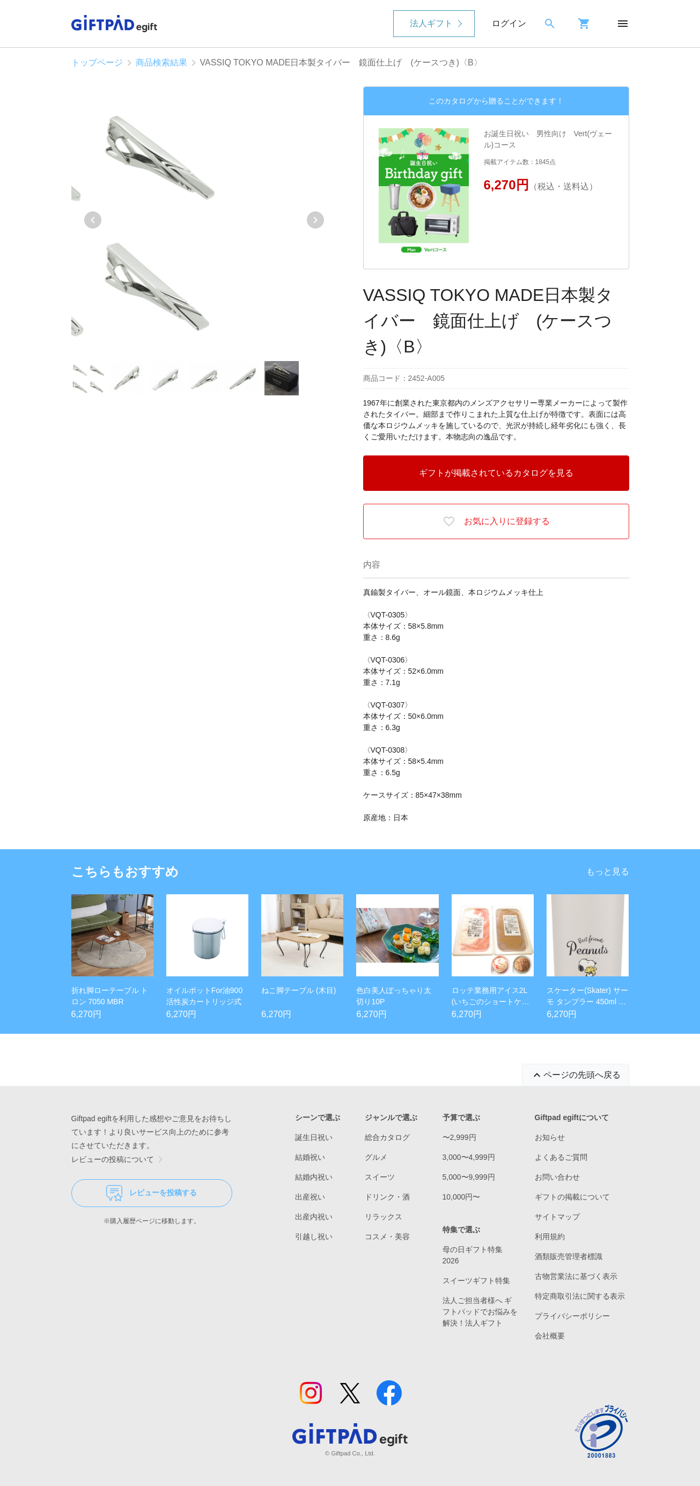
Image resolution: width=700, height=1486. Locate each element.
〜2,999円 (459, 1137)
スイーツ (380, 1177)
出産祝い (310, 1197)
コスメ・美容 (387, 1236)
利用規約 (550, 1236)
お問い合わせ (557, 1177)
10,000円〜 (462, 1197)
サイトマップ (557, 1216)
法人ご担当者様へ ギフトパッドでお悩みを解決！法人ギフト (480, 1311)
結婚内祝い (314, 1177)
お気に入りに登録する (496, 521)
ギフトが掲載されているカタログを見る (496, 472)
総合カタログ (387, 1137)
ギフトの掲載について (572, 1197)
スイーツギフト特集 (476, 1280)
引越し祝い (314, 1236)
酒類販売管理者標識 (568, 1256)
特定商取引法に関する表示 (580, 1296)
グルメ (376, 1157)
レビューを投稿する (151, 1193)
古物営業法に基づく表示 (576, 1276)
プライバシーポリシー (572, 1316)
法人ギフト (431, 23)
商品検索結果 (161, 62)
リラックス (383, 1216)
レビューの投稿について (119, 1159)
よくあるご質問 (561, 1157)
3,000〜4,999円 (469, 1157)
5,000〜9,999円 (469, 1177)
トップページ (97, 62)
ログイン (509, 23)
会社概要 (550, 1335)
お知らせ (550, 1137)
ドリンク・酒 (387, 1197)
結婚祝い (310, 1157)
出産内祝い (314, 1216)
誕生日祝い (314, 1137)
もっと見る (607, 871)
